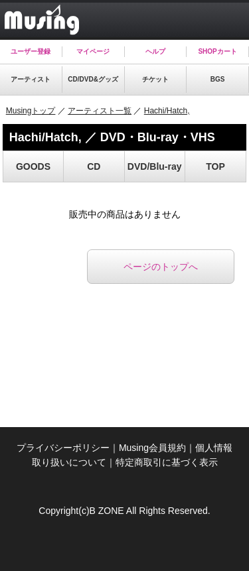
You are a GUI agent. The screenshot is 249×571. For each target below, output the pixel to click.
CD (93, 166)
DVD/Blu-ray (154, 166)
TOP (215, 166)
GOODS (33, 166)
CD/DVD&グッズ (93, 79)
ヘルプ (155, 51)
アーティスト (30, 79)
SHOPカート (217, 51)
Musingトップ (31, 110)
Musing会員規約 (152, 447)
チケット (155, 79)
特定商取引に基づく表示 (167, 462)
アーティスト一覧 (99, 110)
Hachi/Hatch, (167, 110)
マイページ (93, 51)
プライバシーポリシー (63, 447)
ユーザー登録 (30, 51)
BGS (217, 79)
